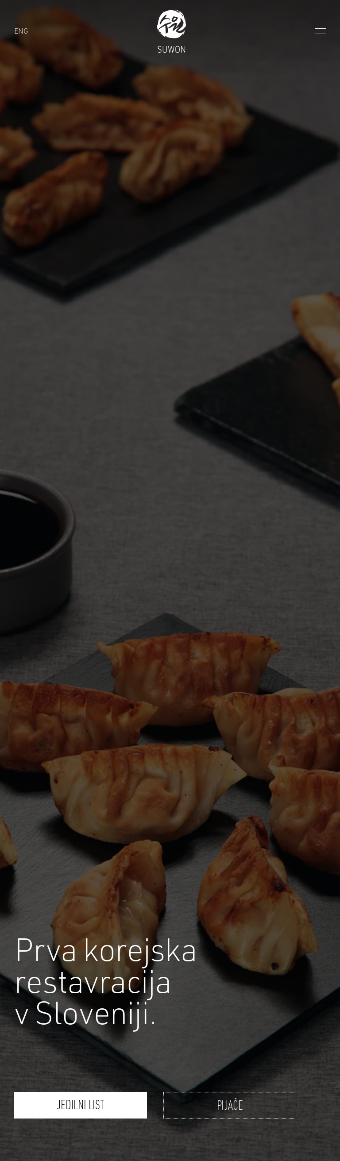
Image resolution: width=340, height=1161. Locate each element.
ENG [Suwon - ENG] (21, 30)
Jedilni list (80, 1104)
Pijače (230, 1105)
